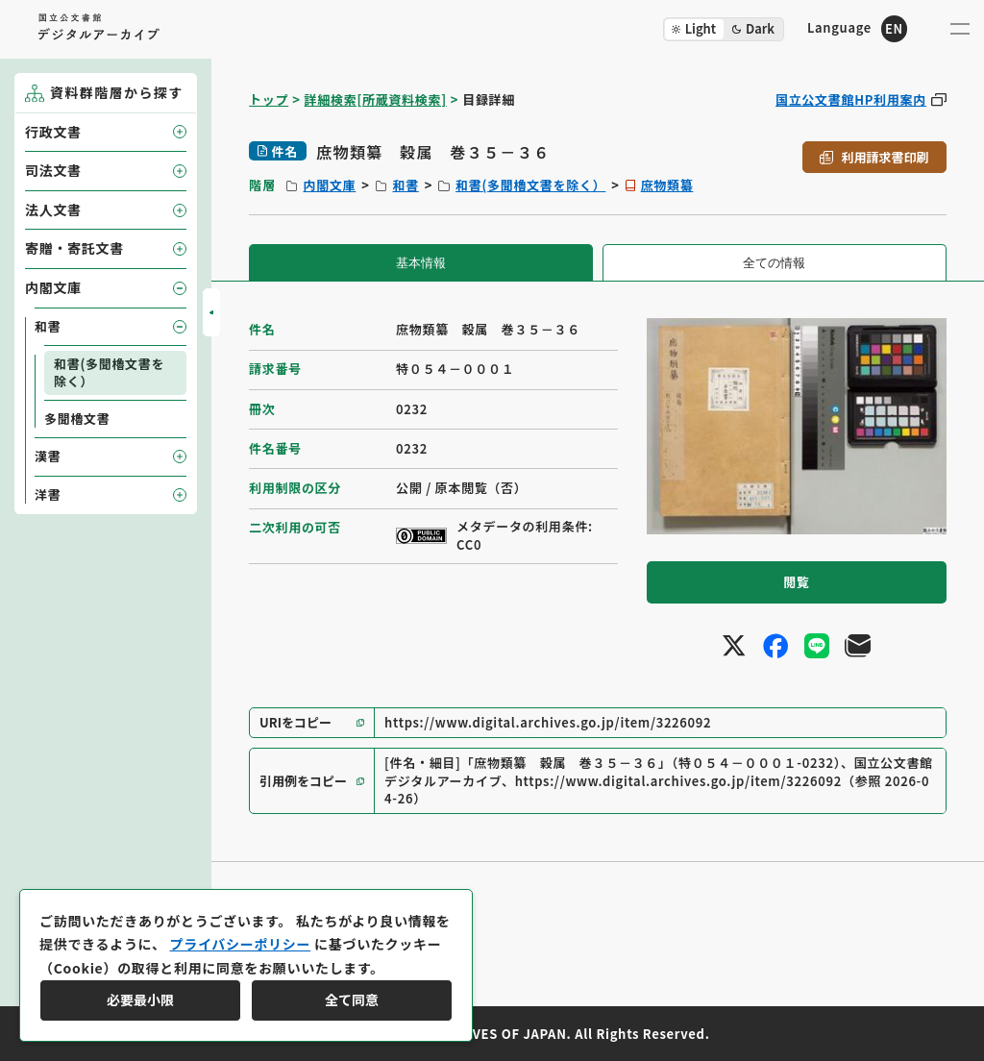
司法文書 (53, 170)
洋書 (48, 494)
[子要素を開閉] (179, 131)
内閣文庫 (329, 185)
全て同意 (352, 999)
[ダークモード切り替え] (723, 29)
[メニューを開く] (960, 29)
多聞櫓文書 (77, 418)
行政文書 (53, 131)
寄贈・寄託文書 (74, 248)
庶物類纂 (667, 185)
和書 (405, 185)
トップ (268, 99)
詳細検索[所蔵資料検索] (376, 99)
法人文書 (53, 209)
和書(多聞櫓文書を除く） (530, 185)
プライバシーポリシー (239, 943)
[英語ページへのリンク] (857, 28)
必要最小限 (140, 999)
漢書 (48, 456)
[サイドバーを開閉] (211, 312)
